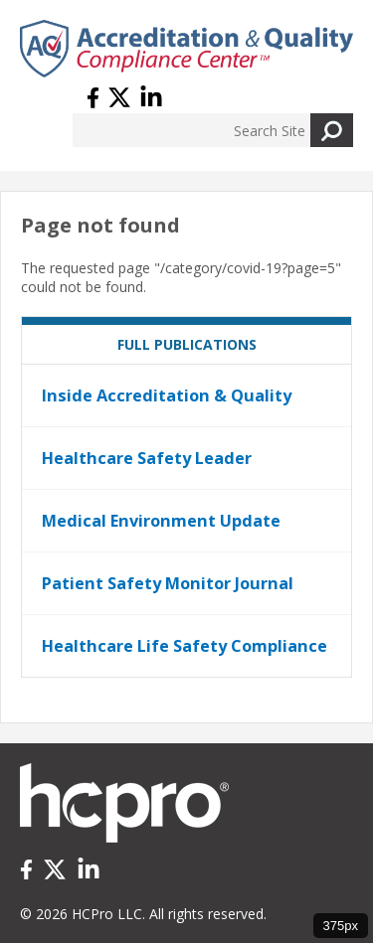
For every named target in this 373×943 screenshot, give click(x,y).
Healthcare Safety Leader (147, 458)
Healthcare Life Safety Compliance (184, 646)
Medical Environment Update (161, 521)
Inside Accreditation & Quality (166, 395)
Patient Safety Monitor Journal (167, 583)
